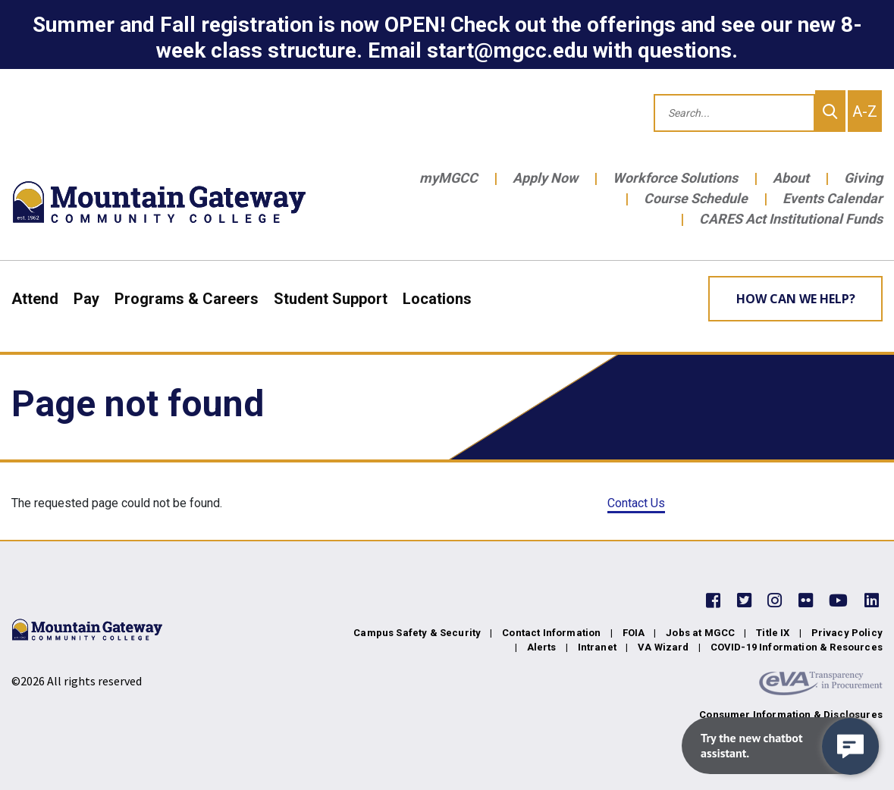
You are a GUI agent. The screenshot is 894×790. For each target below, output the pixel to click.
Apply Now (545, 178)
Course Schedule (696, 198)
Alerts (542, 647)
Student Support (330, 299)
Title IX (772, 632)
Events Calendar (833, 198)
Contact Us (636, 503)
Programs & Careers (186, 299)
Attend (34, 299)
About (791, 178)
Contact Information (551, 632)
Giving (863, 178)
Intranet (597, 647)
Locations (437, 299)
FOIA (634, 632)
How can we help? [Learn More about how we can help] (795, 298)
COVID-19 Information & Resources (796, 647)
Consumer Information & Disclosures (791, 714)
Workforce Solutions (675, 178)
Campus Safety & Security (417, 632)
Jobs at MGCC (700, 632)
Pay (86, 299)
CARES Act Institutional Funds (791, 219)
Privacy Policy (847, 632)
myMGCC (448, 178)
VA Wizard (663, 647)
